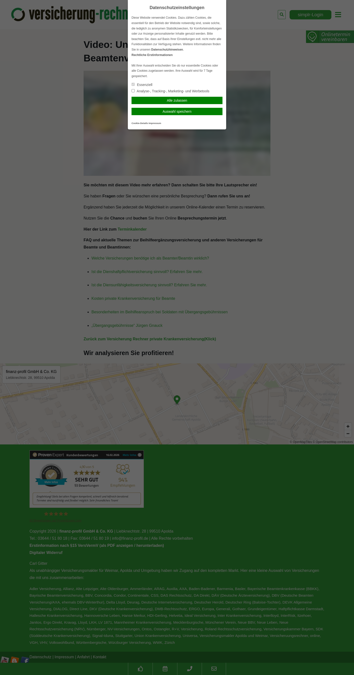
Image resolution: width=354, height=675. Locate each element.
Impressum (154, 123)
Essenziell (142, 85)
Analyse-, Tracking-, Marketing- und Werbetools (170, 91)
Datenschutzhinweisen (167, 49)
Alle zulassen (177, 100)
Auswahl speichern (177, 111)
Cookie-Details (140, 123)
